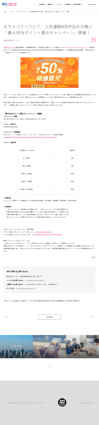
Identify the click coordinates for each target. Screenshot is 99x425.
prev (6, 317)
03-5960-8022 (31, 284)
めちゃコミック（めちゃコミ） (77, 47)
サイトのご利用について (12, 403)
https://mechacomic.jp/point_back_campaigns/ (30, 137)
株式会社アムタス (10, 47)
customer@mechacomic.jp (35, 280)
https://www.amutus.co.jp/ (26, 288)
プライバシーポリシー (27, 403)
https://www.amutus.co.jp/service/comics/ (47, 234)
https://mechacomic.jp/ (44, 232)
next (92, 317)
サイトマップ (39, 403)
